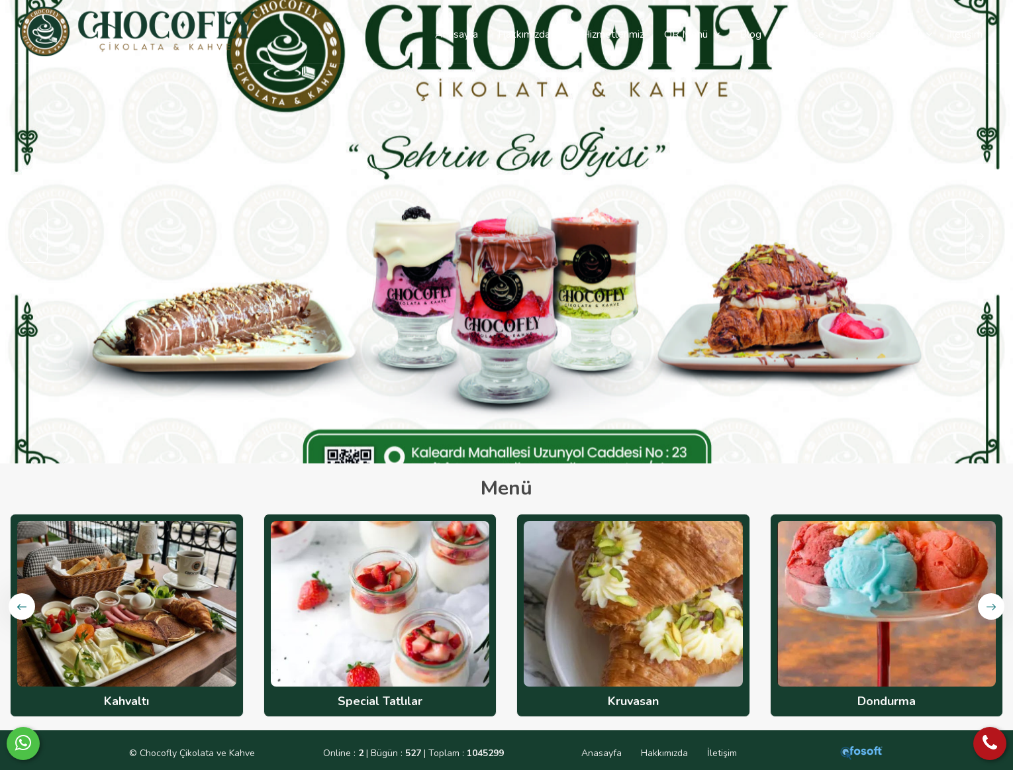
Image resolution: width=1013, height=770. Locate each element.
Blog (750, 34)
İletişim (722, 753)
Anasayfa (601, 753)
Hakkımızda (664, 753)
